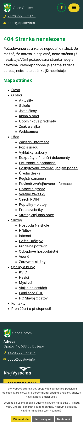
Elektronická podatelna (37, 163)
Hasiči (24, 277)
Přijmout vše (21, 419)
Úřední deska (29, 173)
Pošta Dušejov (31, 241)
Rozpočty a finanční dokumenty (44, 158)
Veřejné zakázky (32, 194)
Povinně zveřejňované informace (45, 184)
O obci (16, 95)
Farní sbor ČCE (31, 293)
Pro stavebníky (31, 210)
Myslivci (25, 283)
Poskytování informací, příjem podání (48, 168)
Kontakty (18, 303)
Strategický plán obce (36, 215)
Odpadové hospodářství (38, 251)
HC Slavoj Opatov (33, 298)
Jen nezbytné (43, 419)
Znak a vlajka (29, 126)
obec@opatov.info (21, 23)
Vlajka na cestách (33, 288)
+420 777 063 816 (22, 16)
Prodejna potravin (33, 246)
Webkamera (28, 132)
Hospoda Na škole (34, 225)
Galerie (24, 106)
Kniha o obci (29, 116)
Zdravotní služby (32, 262)
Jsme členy (28, 111)
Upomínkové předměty (37, 121)
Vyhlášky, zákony (33, 152)
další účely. (50, 396)
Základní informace (34, 142)
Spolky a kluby (23, 267)
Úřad (15, 137)
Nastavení (63, 419)
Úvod (15, 90)
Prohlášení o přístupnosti (31, 309)
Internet (25, 236)
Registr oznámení (33, 178)
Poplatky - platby (33, 204)
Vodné (24, 257)
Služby (16, 220)
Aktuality (26, 100)
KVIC (23, 272)
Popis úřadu (28, 147)
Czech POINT (30, 199)
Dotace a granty (32, 189)
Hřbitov (25, 231)
